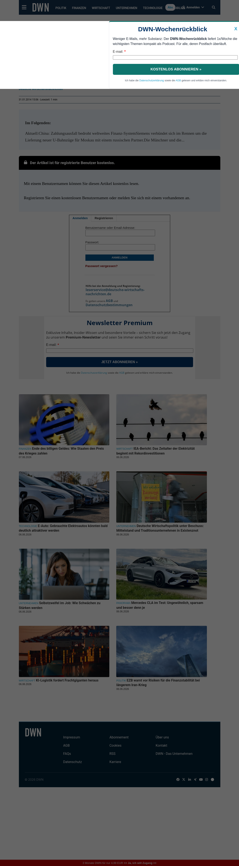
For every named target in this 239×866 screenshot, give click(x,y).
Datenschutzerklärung (151, 80)
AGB (178, 80)
